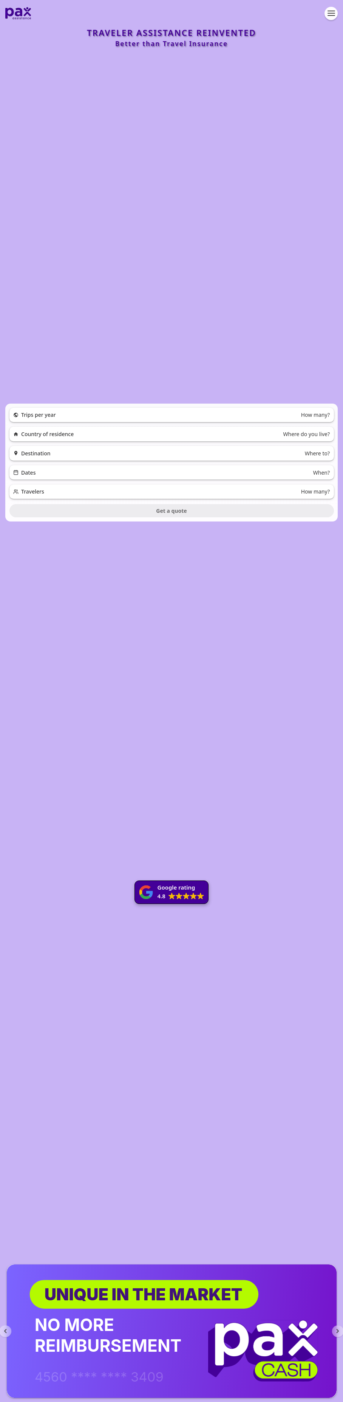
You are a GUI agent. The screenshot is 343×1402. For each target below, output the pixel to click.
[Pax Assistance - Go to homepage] (18, 13)
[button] (171, 892)
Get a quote (171, 510)
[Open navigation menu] (331, 13)
